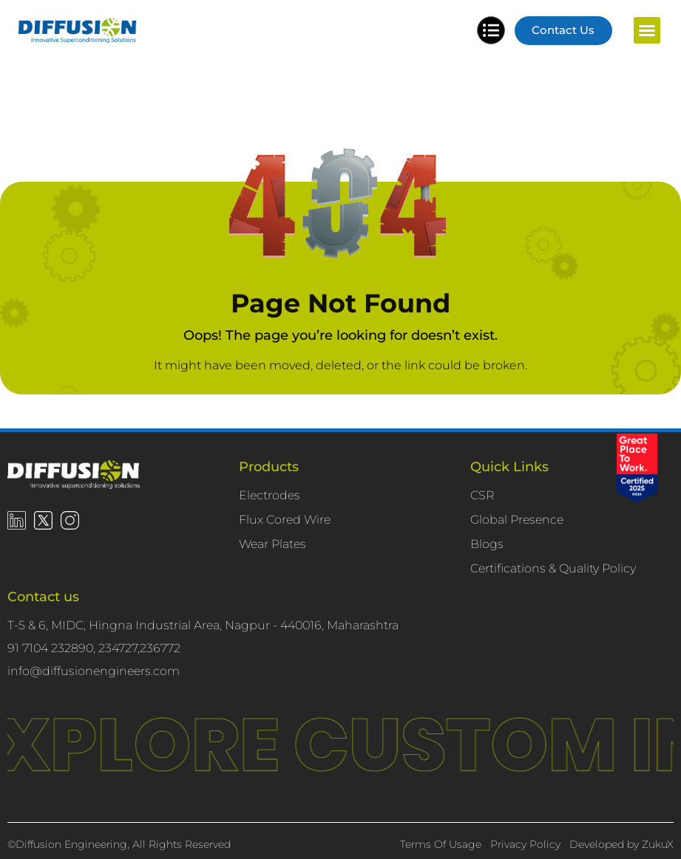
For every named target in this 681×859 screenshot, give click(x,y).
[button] (647, 31)
